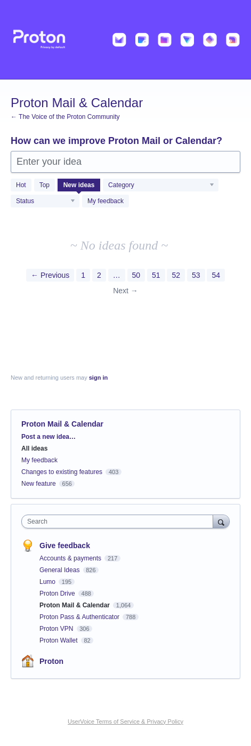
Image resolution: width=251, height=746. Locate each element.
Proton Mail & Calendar (75, 605)
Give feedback (64, 545)
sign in (98, 377)
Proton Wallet (59, 640)
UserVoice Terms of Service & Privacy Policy (125, 721)
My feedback (105, 201)
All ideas (34, 448)
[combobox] (120, 521)
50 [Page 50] (136, 275)
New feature (38, 483)
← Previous (50, 275)
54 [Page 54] (216, 275)
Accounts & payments (71, 558)
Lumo (48, 581)
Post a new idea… (48, 436)
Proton (51, 661)
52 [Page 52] (176, 275)
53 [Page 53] (196, 275)
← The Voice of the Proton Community (65, 117)
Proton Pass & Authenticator (80, 617)
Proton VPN (57, 628)
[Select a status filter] (46, 201)
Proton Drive (58, 593)
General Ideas (60, 570)
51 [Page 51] (156, 275)
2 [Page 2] (99, 275)
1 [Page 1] (83, 275)
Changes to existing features (61, 472)
